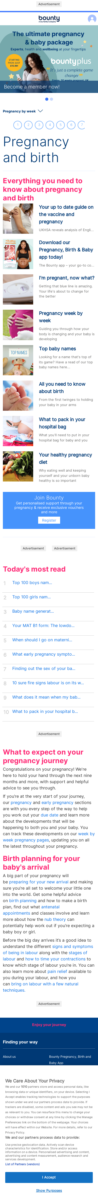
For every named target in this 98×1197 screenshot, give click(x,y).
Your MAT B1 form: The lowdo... (43, 625)
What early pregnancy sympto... (43, 654)
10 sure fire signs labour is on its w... (48, 682)
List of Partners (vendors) (22, 1167)
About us (9, 1057)
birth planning (23, 900)
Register (49, 520)
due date (49, 815)
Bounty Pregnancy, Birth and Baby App (70, 1060)
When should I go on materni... (42, 639)
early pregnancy (57, 802)
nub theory (55, 919)
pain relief (57, 971)
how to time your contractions (55, 959)
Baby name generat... (33, 611)
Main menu (49, 25)
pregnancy (21, 802)
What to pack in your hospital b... (45, 711)
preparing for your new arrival (38, 881)
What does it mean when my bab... (46, 697)
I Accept (49, 1180)
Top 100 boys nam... (32, 582)
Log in (91, 15)
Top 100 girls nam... (31, 596)
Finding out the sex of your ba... (43, 668)
